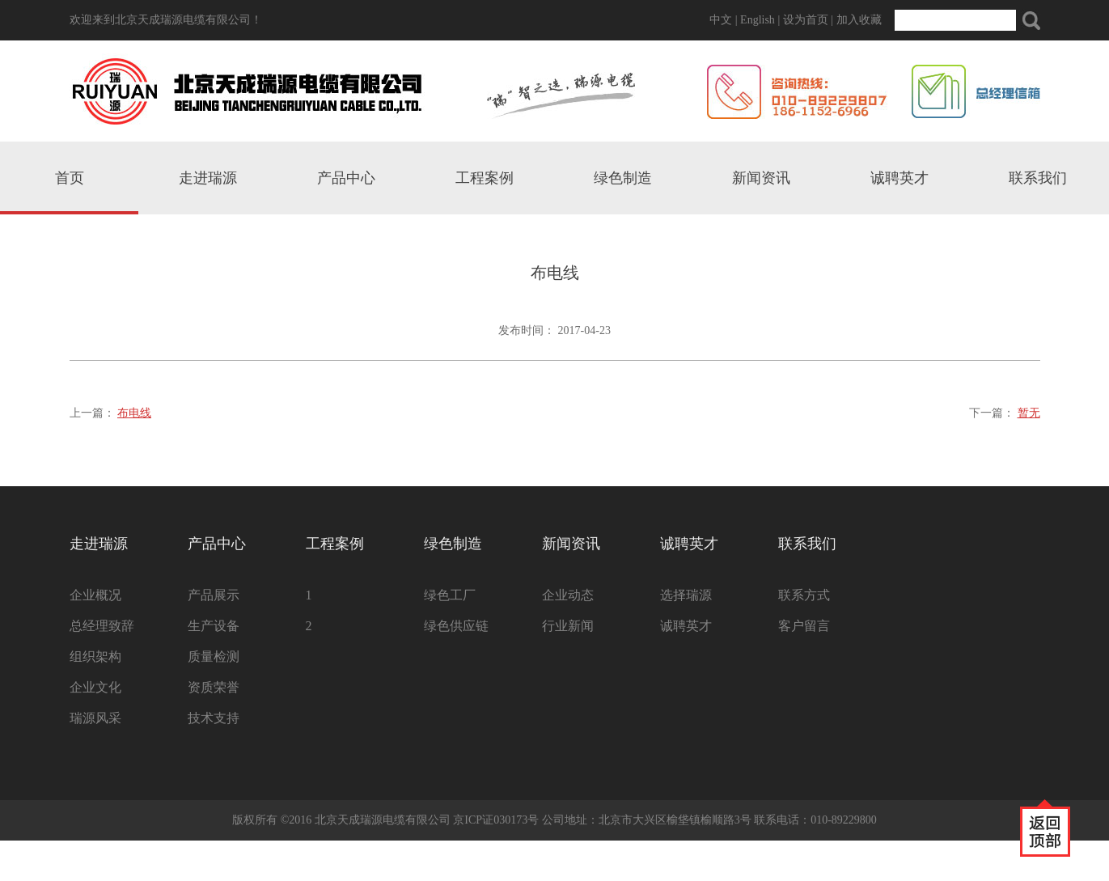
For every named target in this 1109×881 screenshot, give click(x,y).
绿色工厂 (450, 595)
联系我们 (1038, 178)
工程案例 (484, 178)
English (757, 20)
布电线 (134, 413)
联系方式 (804, 595)
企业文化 (95, 687)
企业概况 (95, 595)
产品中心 (346, 178)
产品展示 (213, 595)
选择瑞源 (686, 595)
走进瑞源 (208, 178)
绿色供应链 (456, 626)
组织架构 (95, 656)
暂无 (1029, 413)
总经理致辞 (102, 626)
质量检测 (213, 656)
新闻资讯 (761, 178)
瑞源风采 (95, 718)
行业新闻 (568, 626)
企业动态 (568, 595)
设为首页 (805, 20)
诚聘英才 (899, 178)
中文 (720, 20)
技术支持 (213, 718)
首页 (69, 178)
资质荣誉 (213, 687)
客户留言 (804, 626)
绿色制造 (623, 178)
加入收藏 (859, 20)
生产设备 (213, 626)
